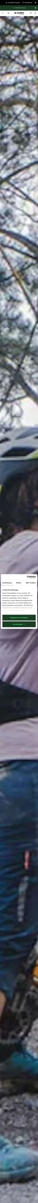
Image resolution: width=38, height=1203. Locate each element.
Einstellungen (19, 624)
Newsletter (27, 3)
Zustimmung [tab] (7, 582)
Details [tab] (18, 582)
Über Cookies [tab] (31, 582)
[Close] (35, 3)
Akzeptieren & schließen (19, 617)
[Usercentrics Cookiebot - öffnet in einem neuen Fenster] (27, 577)
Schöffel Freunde (13, 3)
